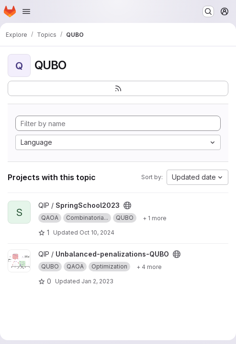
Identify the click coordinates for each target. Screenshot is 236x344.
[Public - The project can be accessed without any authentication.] (127, 205)
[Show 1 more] (154, 218)
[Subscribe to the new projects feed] (118, 88)
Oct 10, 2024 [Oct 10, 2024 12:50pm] (96, 232)
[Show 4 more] (149, 266)
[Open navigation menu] (26, 11)
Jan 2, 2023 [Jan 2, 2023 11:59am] (97, 281)
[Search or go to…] (208, 11)
